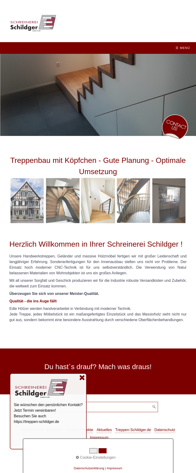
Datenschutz (164, 430)
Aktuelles (104, 430)
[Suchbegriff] (98, 407)
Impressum (99, 438)
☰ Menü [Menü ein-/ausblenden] (183, 48)
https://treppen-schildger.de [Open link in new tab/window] (36, 422)
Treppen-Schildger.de (133, 430)
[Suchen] (154, 407)
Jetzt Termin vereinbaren (34, 410)
